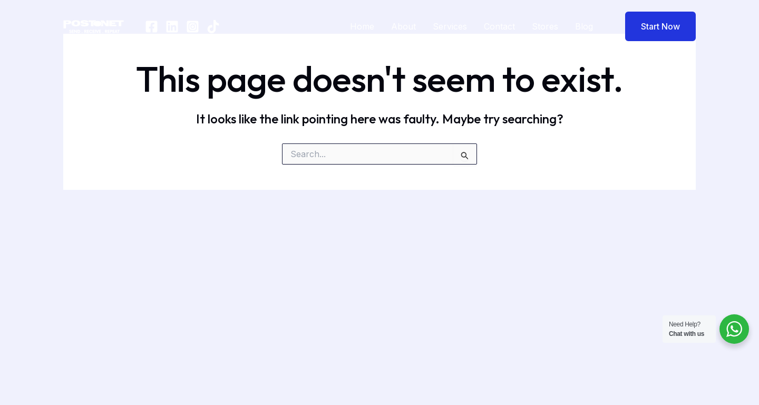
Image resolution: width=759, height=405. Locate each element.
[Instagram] (192, 26)
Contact (499, 26)
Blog (584, 26)
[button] (654, 26)
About (403, 26)
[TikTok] (213, 26)
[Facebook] (151, 26)
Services (450, 26)
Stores (545, 26)
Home (362, 26)
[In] (172, 26)
